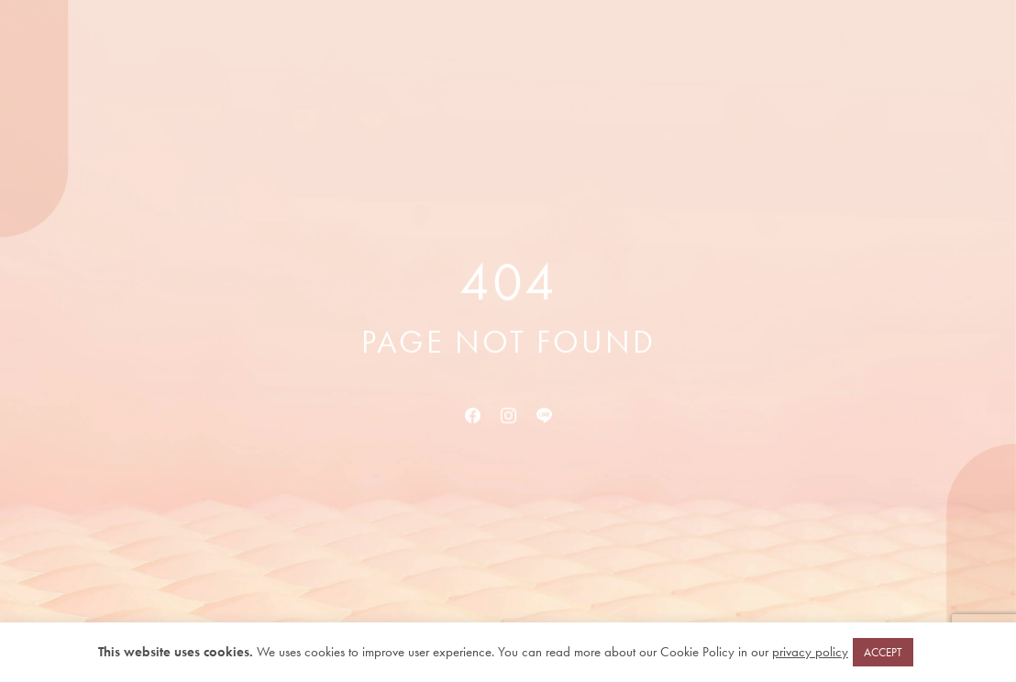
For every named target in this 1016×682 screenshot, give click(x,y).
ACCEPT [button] (883, 652)
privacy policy (810, 652)
